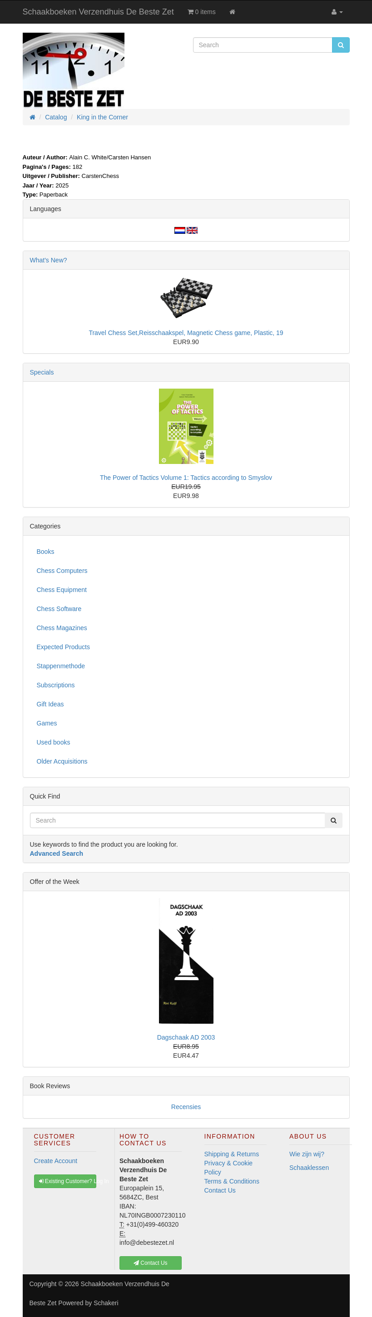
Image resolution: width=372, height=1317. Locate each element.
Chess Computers (62, 570)
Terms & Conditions (231, 1181)
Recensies (186, 1106)
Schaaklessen (309, 1167)
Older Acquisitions (62, 761)
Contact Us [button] (151, 1263)
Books (46, 551)
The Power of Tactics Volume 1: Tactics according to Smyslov (186, 477)
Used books (53, 742)
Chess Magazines (62, 627)
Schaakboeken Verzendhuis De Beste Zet (98, 11)
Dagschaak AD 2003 (186, 1037)
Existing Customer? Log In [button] (68, 1181)
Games (47, 723)
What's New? (48, 260)
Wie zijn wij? (306, 1154)
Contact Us (220, 1190)
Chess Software (59, 608)
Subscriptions (56, 685)
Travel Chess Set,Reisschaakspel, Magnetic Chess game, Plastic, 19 (186, 332)
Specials (42, 372)
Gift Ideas (50, 704)
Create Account (56, 1160)
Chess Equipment (62, 589)
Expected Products (63, 647)
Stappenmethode (61, 666)
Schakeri (106, 1303)
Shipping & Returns (231, 1154)
